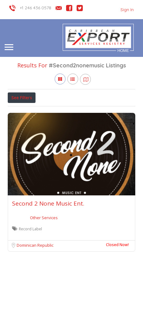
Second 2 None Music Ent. (48, 232)
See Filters (21, 97)
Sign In (127, 9)
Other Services (44, 246)
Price (19, 111)
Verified (77, 111)
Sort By (102, 111)
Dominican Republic (35, 273)
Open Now (49, 111)
